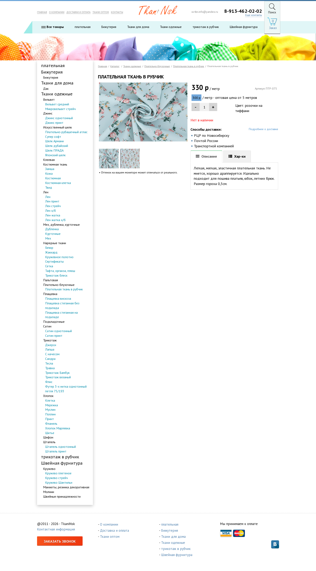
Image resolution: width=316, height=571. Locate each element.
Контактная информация (56, 529)
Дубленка (52, 229)
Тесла (49, 363)
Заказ (273, 28)
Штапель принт (55, 451)
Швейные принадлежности (62, 496)
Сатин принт (53, 336)
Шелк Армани (54, 141)
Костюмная (53, 178)
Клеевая (49, 160)
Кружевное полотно (59, 257)
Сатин (47, 326)
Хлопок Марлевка (57, 428)
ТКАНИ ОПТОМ (101, 12)
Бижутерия (108, 27)
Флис (48, 382)
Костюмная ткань (55, 164)
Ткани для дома (138, 27)
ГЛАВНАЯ (42, 12)
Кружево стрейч (56, 478)
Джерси (50, 345)
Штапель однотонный (60, 447)
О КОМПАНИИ (56, 12)
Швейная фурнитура (243, 27)
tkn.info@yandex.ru (205, 12)
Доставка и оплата (114, 530)
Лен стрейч (53, 206)
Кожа (49, 173)
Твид (48, 187)
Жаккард (51, 252)
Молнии (48, 492)
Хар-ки (240, 156)
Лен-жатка (52, 215)
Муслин (50, 409)
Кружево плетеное (58, 473)
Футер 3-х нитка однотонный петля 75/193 (66, 388)
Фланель (51, 423)
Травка (50, 368)
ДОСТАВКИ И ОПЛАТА (78, 12)
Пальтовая (50, 280)
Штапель (49, 442)
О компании (109, 524)
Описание (209, 156)
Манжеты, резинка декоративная (66, 487)
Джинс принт (54, 123)
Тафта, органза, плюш (60, 271)
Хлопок (48, 396)
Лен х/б (50, 211)
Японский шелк (55, 155)
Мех (48, 238)
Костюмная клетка (58, 183)
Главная (102, 66)
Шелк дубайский (56, 146)
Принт (49, 419)
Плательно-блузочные (58, 285)
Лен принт (52, 201)
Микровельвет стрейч (60, 109)
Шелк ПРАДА (54, 150)
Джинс (47, 113)
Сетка (49, 266)
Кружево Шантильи (58, 482)
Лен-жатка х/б (55, 220)
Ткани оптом (109, 536)
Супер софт (53, 137)
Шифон (48, 437)
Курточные (53, 234)
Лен (45, 192)
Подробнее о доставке (263, 129)
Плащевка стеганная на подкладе (61, 314)
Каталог (114, 66)
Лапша (49, 349)
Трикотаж (50, 340)
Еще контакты (253, 15)
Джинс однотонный (59, 118)
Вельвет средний (57, 104)
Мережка (51, 405)
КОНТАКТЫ (117, 12)
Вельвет (49, 99)
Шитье (49, 433)
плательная (82, 27)
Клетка (50, 400)
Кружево (49, 469)
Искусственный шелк (57, 127)
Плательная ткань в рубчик (64, 289)
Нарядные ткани (54, 243)
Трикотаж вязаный (58, 377)
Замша (49, 169)
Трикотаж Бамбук (57, 373)
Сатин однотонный (58, 331)
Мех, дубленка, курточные (61, 224)
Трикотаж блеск (56, 275)
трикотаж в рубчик (206, 27)
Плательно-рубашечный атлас (66, 132)
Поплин (50, 414)
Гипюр (49, 248)
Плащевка (50, 294)
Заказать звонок (60, 541)
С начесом (52, 354)
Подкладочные (54, 322)
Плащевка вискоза (58, 298)
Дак (46, 89)
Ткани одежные (171, 27)
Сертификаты (54, 261)
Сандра (50, 359)
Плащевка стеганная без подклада (62, 305)
